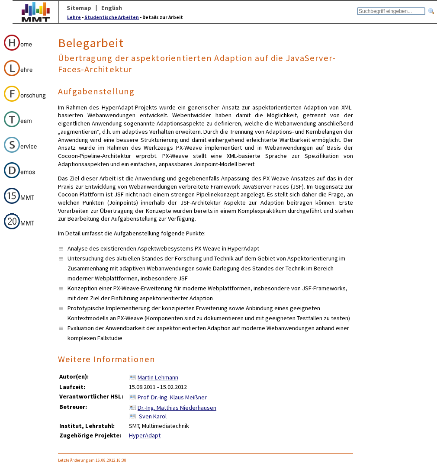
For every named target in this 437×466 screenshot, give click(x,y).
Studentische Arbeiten (111, 17)
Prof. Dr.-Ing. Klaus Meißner (172, 397)
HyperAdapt (145, 435)
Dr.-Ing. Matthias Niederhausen (177, 407)
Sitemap (79, 8)
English (111, 8)
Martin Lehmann (158, 377)
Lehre (74, 17)
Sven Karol (152, 416)
